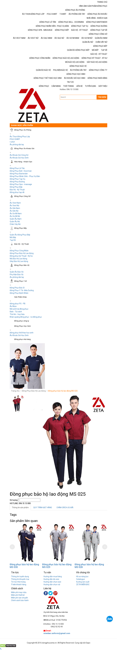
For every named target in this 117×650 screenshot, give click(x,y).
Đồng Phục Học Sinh (22, 326)
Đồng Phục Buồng (17, 182)
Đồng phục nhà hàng (22, 339)
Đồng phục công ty (21, 321)
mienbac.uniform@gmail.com (57, 633)
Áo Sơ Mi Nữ (15, 216)
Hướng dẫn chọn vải (52, 584)
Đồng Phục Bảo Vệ (21, 265)
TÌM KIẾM (102, 97)
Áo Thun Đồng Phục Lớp (20, 136)
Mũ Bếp (13, 237)
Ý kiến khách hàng (18, 584)
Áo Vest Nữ (14, 205)
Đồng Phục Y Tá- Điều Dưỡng (22, 290)
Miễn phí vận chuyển (19, 598)
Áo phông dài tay (17, 277)
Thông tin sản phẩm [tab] (20, 507)
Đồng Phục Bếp (16, 187)
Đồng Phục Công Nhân (19, 251)
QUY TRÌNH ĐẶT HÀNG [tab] (42, 507)
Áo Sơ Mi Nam (16, 213)
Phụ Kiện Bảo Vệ (16, 274)
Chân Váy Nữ (15, 224)
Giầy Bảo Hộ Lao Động (19, 261)
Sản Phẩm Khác (20, 297)
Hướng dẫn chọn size (52, 582)
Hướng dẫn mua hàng (53, 576)
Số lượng (13, 500)
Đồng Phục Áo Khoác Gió (24, 148)
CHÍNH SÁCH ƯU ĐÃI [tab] (64, 507)
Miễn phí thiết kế (17, 595)
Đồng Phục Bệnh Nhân (19, 293)
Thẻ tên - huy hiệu (17, 314)
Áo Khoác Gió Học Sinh (19, 158)
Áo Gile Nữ (14, 211)
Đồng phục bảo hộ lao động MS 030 (24, 565)
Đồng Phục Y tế (20, 281)
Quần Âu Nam (16, 219)
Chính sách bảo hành (20, 600)
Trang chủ (15, 391)
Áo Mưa (13, 306)
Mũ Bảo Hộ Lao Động (18, 259)
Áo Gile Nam (15, 208)
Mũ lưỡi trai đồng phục (19, 309)
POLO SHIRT (15, 139)
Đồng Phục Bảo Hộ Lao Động (22, 253)
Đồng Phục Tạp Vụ (17, 179)
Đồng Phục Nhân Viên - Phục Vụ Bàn (25, 176)
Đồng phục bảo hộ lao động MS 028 (89, 565)
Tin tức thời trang (18, 582)
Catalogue (80, 579)
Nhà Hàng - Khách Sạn (23, 162)
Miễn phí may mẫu (18, 592)
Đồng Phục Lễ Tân (17, 168)
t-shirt (12, 142)
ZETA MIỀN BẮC (82, 584)
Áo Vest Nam (15, 203)
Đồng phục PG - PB (17, 304)
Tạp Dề (13, 240)
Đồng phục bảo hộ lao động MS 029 (56, 565)
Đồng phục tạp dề (17, 192)
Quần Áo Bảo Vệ (16, 272)
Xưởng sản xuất (82, 582)
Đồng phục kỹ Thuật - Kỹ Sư (21, 256)
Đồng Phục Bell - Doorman (21, 171)
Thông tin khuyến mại (20, 579)
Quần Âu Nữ (15, 221)
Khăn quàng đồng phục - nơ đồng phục (26, 317)
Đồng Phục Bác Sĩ (17, 288)
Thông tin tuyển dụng (20, 576)
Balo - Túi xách (16, 312)
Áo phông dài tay (17, 144)
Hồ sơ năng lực (82, 576)
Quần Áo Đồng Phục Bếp (20, 235)
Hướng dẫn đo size (51, 579)
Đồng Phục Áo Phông (22, 130)
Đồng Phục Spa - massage (21, 184)
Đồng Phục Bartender (19, 174)
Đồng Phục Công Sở (22, 196)
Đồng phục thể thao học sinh (21, 333)
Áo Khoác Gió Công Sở (19, 155)
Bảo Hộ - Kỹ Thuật (17, 190)
